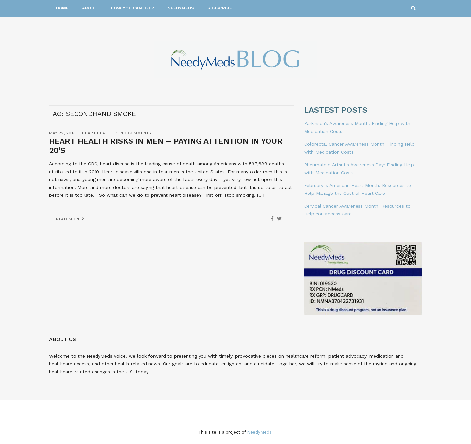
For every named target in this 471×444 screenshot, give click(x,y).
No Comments (135, 133)
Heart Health (97, 133)
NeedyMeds (180, 8)
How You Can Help (132, 8)
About (89, 8)
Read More (70, 219)
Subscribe (219, 8)
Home (62, 8)
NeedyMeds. (260, 432)
